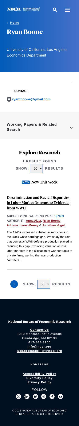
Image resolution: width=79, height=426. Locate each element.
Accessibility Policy (39, 373)
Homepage (39, 364)
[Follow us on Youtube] (60, 396)
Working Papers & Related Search (32, 127)
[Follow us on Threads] (43, 396)
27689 (60, 216)
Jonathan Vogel (53, 225)
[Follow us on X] (18, 396)
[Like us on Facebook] (52, 396)
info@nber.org (39, 346)
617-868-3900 (39, 342)
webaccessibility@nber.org (39, 350)
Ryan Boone (51, 220)
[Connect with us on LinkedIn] (26, 396)
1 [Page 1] (14, 284)
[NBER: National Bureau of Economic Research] (24, 9)
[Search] (55, 9)
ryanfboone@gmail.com (31, 99)
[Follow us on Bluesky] (35, 396)
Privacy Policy (40, 382)
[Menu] (67, 9)
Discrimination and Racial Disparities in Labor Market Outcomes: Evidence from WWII (38, 202)
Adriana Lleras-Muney (22, 225)
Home (14, 22)
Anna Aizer (33, 220)
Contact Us (39, 329)
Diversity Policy (39, 378)
